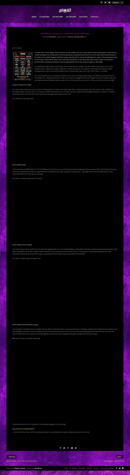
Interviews (71, 21)
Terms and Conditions (107, 473)
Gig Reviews (57, 21)
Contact (94, 21)
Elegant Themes (20, 473)
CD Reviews (44, 21)
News (34, 21)
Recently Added (79, 41)
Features (83, 21)
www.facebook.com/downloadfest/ (23, 433)
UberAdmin (52, 41)
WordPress (38, 473)
